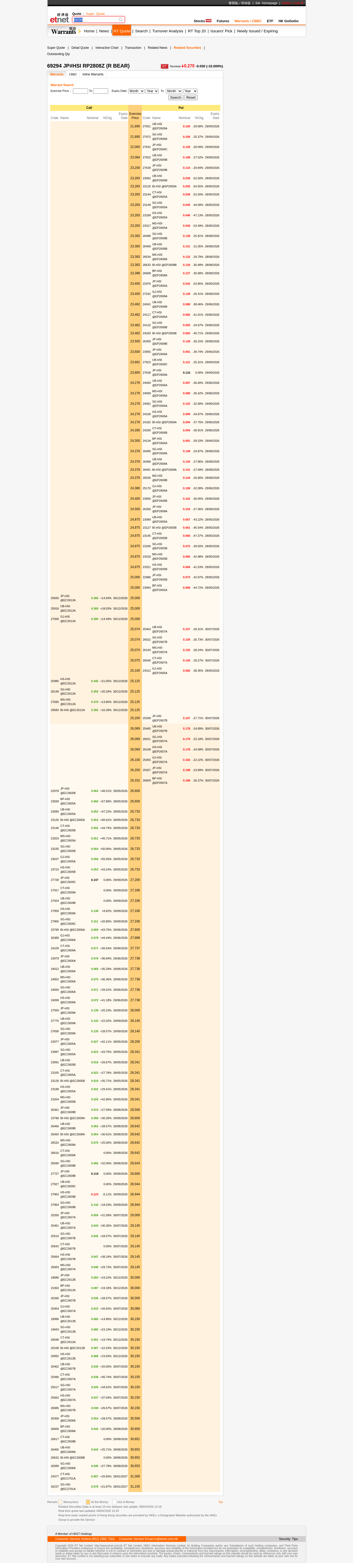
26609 (147, 780)
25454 (55, 1308)
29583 (55, 710)
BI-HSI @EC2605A (72, 819)
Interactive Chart (106, 48)
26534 (147, 256)
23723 (55, 869)
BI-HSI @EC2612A (72, 710)
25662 (55, 1397)
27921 (147, 126)
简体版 (246, 3)
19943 (55, 1329)
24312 (147, 670)
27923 (147, 362)
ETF (270, 21)
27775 (55, 1020)
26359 (147, 341)
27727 (55, 1173)
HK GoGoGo (289, 21)
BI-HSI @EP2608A (164, 469)
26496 (147, 235)
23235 (55, 848)
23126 (55, 819)
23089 (147, 519)
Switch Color (292, 3)
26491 (147, 469)
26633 (147, 264)
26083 (55, 1267)
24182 (147, 422)
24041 (147, 304)
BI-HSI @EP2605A (164, 186)
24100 (147, 414)
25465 (147, 728)
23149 (147, 204)
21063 (55, 1288)
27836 (55, 1031)
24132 (147, 325)
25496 (55, 1377)
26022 (147, 639)
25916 (55, 608)
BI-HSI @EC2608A (72, 1134)
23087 (55, 1051)
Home (89, 31)
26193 (147, 650)
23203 (55, 838)
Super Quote (95, 14)
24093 (55, 989)
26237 (55, 1486)
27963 (55, 1194)
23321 (147, 567)
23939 (55, 801)
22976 (147, 283)
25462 (55, 1366)
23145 (147, 535)
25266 (55, 1298)
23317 (147, 225)
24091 (147, 403)
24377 (55, 1476)
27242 (147, 293)
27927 (55, 1184)
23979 (55, 958)
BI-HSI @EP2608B (164, 264)
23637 (55, 859)
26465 (55, 1449)
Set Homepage (266, 3)
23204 (55, 1099)
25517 (55, 1387)
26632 (55, 1457)
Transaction (133, 48)
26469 (147, 246)
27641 (147, 146)
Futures (223, 21)
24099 (55, 1000)
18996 (55, 1319)
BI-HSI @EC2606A (72, 929)
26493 (55, 1134)
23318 (147, 556)
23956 (147, 498)
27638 (147, 372)
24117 (147, 314)
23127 (147, 527)
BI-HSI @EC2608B (72, 1457)
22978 (55, 790)
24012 (55, 968)
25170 (147, 488)
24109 (55, 948)
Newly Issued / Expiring (257, 31)
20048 (55, 1339)
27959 (55, 910)
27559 (55, 1010)
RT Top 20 (197, 31)
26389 (55, 937)
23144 (147, 194)
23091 (55, 1062)
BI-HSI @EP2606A (164, 422)
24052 (55, 979)
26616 (55, 1152)
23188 (55, 1089)
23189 (147, 215)
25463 (147, 629)
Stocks (203, 21)
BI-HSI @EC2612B (72, 1348)
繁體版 (233, 3)
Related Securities (187, 48)
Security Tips (288, 1539)
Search (141, 31)
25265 (55, 1215)
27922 (147, 157)
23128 (55, 1080)
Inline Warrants (93, 74)
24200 (147, 430)
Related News (157, 48)
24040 (147, 382)
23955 (147, 351)
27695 (55, 701)
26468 (147, 461)
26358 (55, 1418)
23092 (147, 178)
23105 (55, 1072)
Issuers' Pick (222, 31)
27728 (55, 879)
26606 (55, 1428)
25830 (55, 598)
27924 (55, 900)
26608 (147, 273)
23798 (55, 1118)
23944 (147, 587)
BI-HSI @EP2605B (164, 527)
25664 (55, 1256)
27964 (55, 1204)
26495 (147, 451)
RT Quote (122, 31)
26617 (55, 1439)
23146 (55, 828)
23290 (147, 546)
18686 (55, 1277)
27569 (55, 619)
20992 (55, 1356)
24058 (147, 393)
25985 (55, 681)
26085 (55, 1408)
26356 (147, 509)
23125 (147, 186)
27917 (55, 890)
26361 (55, 1109)
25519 (55, 1236)
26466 (55, 1126)
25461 (55, 1225)
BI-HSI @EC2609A (72, 1118)
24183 (147, 333)
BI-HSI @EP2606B (164, 333)
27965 (55, 921)
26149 (55, 691)
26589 (55, 1465)
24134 (147, 440)
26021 (147, 739)
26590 (55, 1163)
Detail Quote (80, 48)
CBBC (73, 74)
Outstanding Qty (58, 54)
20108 (55, 1348)
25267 (147, 770)
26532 (55, 1142)
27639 (147, 167)
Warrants (57, 74)
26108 (147, 749)
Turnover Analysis (167, 31)
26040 (147, 660)
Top (220, 1502)
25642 (55, 1246)
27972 (147, 136)
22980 (147, 577)
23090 (55, 811)
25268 (147, 718)
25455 (147, 759)
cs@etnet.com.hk (166, 1539)
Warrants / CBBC (248, 21)
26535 (147, 477)
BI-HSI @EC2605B (72, 1080)
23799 (55, 929)
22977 (55, 1041)
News (104, 31)
